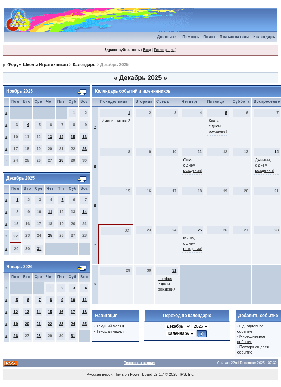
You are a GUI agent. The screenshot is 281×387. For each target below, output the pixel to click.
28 (61, 160)
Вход (147, 50)
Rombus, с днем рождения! (167, 283)
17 (73, 312)
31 (39, 248)
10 (73, 300)
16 (84, 137)
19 (15, 324)
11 (50, 212)
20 (27, 324)
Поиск (209, 37)
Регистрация (164, 50)
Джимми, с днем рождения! (264, 165)
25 (50, 235)
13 (50, 137)
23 (84, 148)
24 (73, 324)
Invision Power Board (134, 374)
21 (39, 324)
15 (73, 137)
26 (15, 335)
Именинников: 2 (115, 121)
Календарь (264, 37)
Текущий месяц (110, 326)
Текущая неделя (110, 331)
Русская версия (100, 374)
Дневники (167, 37)
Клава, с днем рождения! (217, 126)
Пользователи (234, 37)
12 (15, 312)
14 (61, 137)
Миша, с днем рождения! (192, 243)
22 (50, 324)
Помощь (190, 37)
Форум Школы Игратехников (37, 64)
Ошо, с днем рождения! (192, 165)
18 (84, 312)
